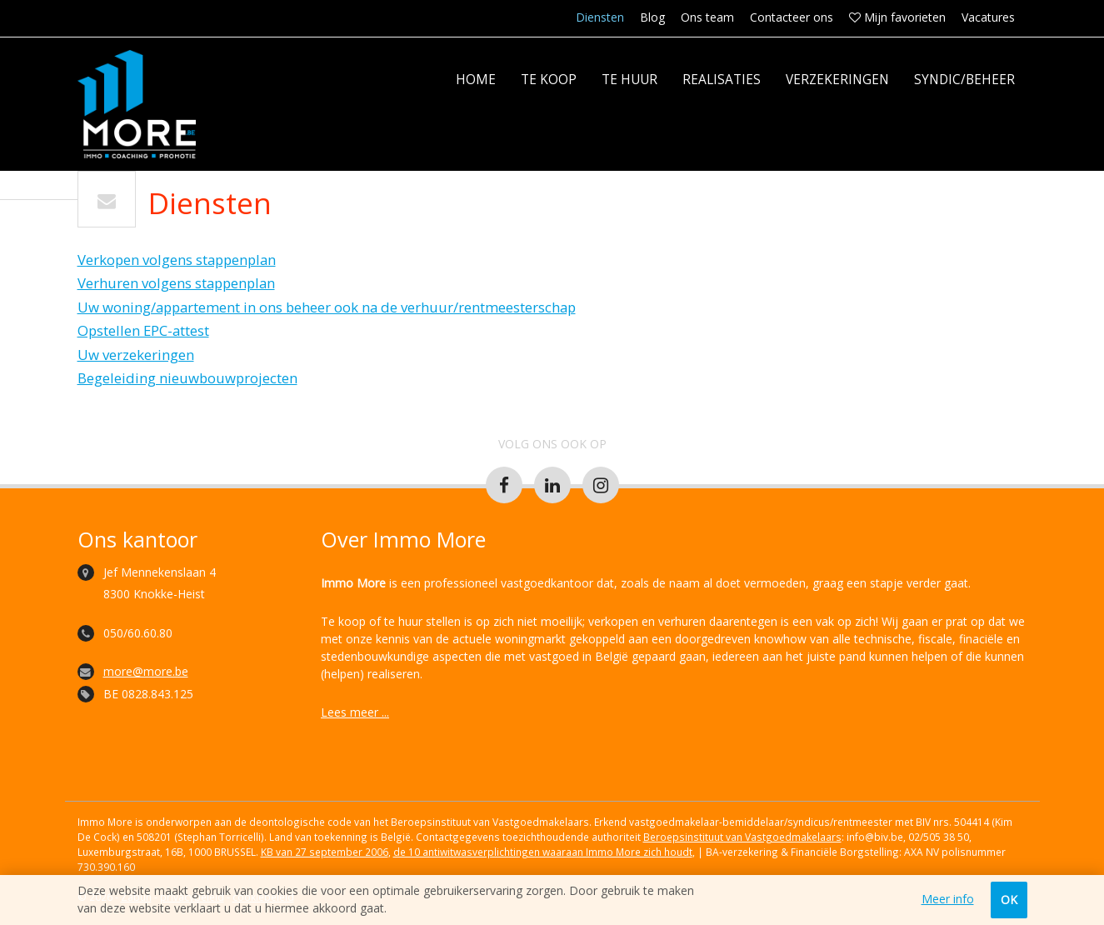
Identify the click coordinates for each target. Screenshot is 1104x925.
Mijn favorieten (897, 17)
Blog (652, 17)
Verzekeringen (837, 79)
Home (476, 79)
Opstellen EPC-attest (143, 330)
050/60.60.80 (137, 633)
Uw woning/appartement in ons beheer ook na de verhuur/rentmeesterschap (326, 307)
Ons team (707, 17)
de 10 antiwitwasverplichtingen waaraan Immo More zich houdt (542, 851)
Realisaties (721, 79)
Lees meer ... (355, 712)
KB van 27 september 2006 (324, 851)
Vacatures (988, 17)
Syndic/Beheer (964, 79)
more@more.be (145, 671)
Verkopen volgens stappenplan (176, 259)
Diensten (600, 17)
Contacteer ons (791, 17)
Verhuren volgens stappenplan (176, 282)
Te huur (629, 79)
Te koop (549, 79)
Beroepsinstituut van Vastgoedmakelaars (742, 836)
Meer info (948, 899)
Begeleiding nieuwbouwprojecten (187, 378)
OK (1009, 900)
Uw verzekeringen (135, 354)
